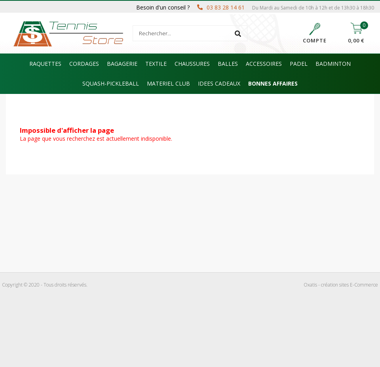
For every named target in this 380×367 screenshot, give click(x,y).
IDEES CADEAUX (219, 83)
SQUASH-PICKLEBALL (110, 83)
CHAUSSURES (192, 63)
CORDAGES (84, 63)
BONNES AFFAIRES (273, 83)
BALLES (228, 63)
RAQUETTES (45, 63)
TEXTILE (156, 63)
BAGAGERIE (122, 63)
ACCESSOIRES (264, 63)
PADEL (299, 63)
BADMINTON (333, 63)
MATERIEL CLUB (168, 83)
